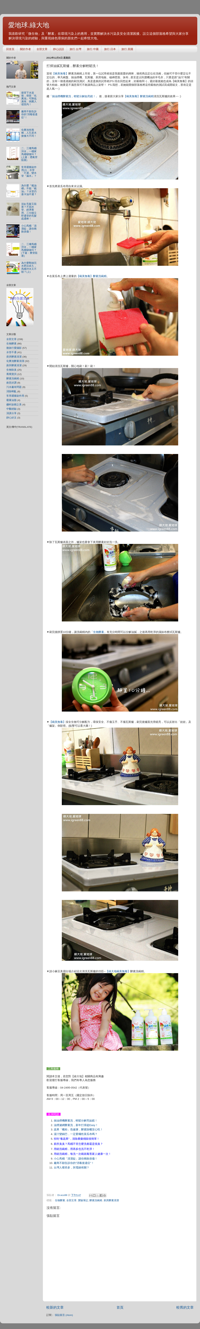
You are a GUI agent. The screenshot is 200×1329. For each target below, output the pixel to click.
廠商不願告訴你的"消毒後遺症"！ (29, 114)
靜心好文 (11, 417)
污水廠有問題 (14, 387)
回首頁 (10, 49)
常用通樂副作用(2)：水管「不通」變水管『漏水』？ (29, 171)
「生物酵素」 (98, 632)
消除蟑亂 (11, 391)
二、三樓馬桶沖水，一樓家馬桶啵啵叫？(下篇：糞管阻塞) (29, 250)
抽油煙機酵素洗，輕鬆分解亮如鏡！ (75, 1120)
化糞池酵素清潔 (15, 361)
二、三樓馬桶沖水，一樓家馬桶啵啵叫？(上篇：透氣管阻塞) (29, 154)
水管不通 (11, 352)
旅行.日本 (110, 49)
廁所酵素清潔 (14, 365)
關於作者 (25, 49)
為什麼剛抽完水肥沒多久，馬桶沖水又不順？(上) (29, 267)
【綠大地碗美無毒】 (118, 971)
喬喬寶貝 (11, 374)
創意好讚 (11, 382)
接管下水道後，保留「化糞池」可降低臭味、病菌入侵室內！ (29, 98)
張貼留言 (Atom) (64, 1315)
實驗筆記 (83, 1200)
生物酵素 (60, 1200)
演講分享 (11, 413)
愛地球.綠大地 (28, 25)
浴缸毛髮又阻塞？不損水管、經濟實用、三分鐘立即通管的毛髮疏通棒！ (29, 211)
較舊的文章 (185, 1307)
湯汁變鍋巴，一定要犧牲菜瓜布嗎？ (75, 1134)
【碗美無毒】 (60, 73)
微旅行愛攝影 (14, 348)
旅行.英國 (127, 49)
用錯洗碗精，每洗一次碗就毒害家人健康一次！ (82, 1153)
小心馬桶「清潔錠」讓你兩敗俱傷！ (75, 1158)
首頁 (120, 1307)
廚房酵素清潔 (111, 1200)
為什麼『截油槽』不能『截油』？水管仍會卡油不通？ (29, 190)
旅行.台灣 (75, 49)
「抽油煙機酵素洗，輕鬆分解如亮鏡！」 (74, 96)
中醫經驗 (11, 409)
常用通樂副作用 (15, 395)
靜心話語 (58, 49)
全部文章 (42, 49)
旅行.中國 (93, 49)
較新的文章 (55, 1307)
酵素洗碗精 (147, 96)
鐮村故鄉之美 (14, 404)
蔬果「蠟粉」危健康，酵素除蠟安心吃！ (78, 1129)
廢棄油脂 (11, 400)
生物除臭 (11, 369)
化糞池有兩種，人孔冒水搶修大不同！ (29, 133)
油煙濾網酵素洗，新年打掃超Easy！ (76, 1125)
